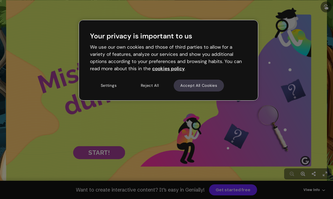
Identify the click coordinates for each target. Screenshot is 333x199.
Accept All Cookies (198, 85)
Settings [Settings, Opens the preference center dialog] (109, 85)
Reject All (150, 85)
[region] (168, 60)
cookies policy (168, 69)
